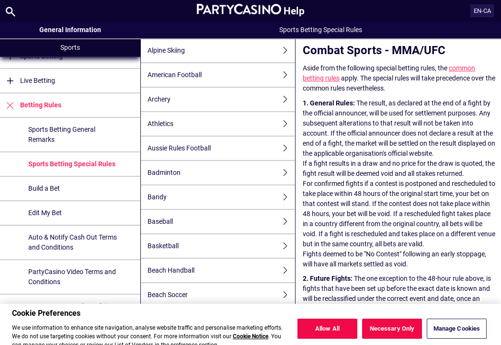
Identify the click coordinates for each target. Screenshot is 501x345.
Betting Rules (30, 105)
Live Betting (27, 80)
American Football (221, 75)
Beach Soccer (221, 295)
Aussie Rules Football (221, 148)
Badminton (221, 172)
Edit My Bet (45, 213)
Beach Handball (221, 270)
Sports (70, 47)
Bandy (221, 197)
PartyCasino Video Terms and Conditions (72, 277)
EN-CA (482, 10)
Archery (221, 99)
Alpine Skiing (221, 50)
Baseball (221, 221)
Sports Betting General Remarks (61, 134)
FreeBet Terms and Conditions (72, 306)
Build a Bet (44, 188)
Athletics (221, 124)
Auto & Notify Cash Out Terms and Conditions (72, 242)
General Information (70, 30)
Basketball (221, 246)
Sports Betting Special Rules (71, 164)
